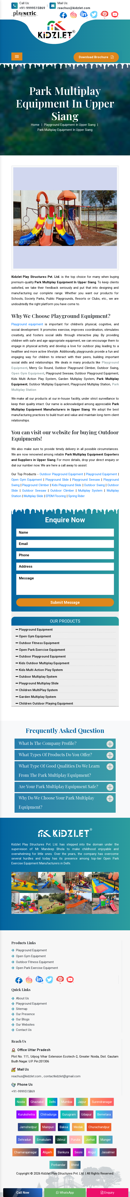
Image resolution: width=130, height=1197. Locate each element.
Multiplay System (90, 490)
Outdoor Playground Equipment (61, 474)
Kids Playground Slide (67, 485)
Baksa (64, 1127)
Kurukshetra (26, 1114)
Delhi (52, 1102)
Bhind (75, 1165)
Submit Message (65, 602)
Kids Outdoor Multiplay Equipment (42, 663)
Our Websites (25, 1024)
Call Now (22, 1192)
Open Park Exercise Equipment (40, 650)
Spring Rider (76, 496)
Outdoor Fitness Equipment (37, 643)
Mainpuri (48, 1127)
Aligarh (47, 1152)
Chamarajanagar (25, 1152)
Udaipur (86, 1114)
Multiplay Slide (33, 496)
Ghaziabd (37, 1102)
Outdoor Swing (94, 485)
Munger (106, 1140)
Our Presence (25, 1014)
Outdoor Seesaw (34, 490)
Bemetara (104, 1114)
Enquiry (107, 1192)
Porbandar (58, 1165)
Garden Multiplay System (36, 697)
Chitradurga (48, 1114)
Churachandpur (99, 1127)
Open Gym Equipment (26, 480)
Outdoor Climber (62, 490)
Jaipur (82, 1102)
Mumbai (66, 1102)
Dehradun (24, 1140)
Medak (78, 1127)
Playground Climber (35, 485)
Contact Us (24, 1030)
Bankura (63, 1152)
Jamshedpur (28, 1127)
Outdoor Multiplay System (36, 677)
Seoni (78, 1152)
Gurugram (69, 1114)
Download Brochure (96, 57)
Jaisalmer (108, 1152)
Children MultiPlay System (37, 690)
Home (35, 125)
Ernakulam (44, 1140)
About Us (22, 998)
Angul (92, 1152)
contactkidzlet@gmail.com (62, 1076)
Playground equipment (27, 324)
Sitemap (21, 1009)
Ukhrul (61, 1140)
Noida (21, 1102)
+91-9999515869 (32, 8)
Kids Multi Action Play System (39, 670)
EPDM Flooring (56, 496)
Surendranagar (102, 1102)
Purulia (75, 1140)
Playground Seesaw (86, 480)
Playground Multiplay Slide (37, 683)
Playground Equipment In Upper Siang (69, 125)
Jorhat (90, 1140)
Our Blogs (22, 1019)
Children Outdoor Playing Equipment (44, 703)
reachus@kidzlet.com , (27, 1076)
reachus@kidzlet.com (74, 8)
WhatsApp (65, 1192)
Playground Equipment (101, 474)
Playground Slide (57, 480)
